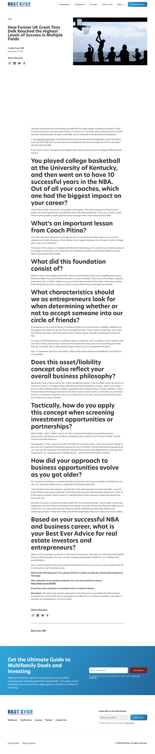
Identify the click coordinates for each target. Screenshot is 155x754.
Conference (79, 4)
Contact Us (61, 720)
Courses (93, 4)
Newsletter (64, 4)
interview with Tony (46, 139)
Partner (49, 720)
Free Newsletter (137, 4)
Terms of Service (28, 743)
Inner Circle (107, 4)
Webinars (12, 720)
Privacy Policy (13, 743)
